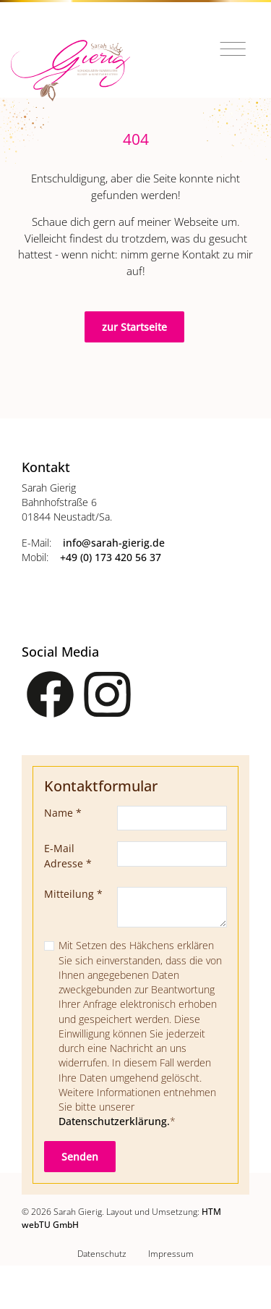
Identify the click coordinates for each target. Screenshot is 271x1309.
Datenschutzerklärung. (114, 1121)
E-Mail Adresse (68, 856)
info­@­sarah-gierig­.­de (114, 543)
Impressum (171, 1253)
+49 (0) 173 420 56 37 (110, 557)
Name (63, 813)
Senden (79, 1156)
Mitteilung (73, 894)
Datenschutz (101, 1253)
